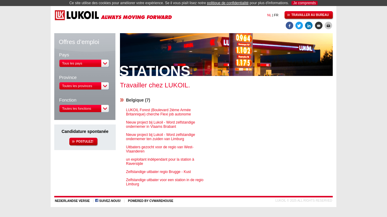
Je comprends (304, 3)
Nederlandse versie (72, 201)
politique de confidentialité (228, 3)
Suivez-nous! (110, 201)
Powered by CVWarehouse (150, 201)
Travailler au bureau (307, 15)
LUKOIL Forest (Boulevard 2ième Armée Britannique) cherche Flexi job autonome (158, 112)
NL (269, 15)
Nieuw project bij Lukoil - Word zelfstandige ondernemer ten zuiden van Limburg (160, 137)
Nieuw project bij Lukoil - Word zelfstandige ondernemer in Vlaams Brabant (160, 124)
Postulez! (81, 142)
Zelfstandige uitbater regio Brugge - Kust (158, 172)
